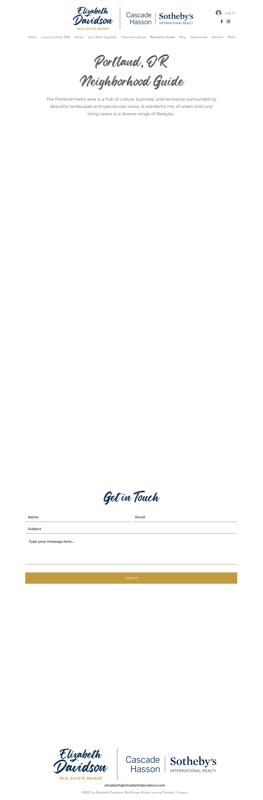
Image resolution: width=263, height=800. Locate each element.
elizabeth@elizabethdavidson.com (134, 785)
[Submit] (131, 578)
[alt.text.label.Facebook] (221, 21)
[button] (232, 37)
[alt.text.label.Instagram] (228, 21)
